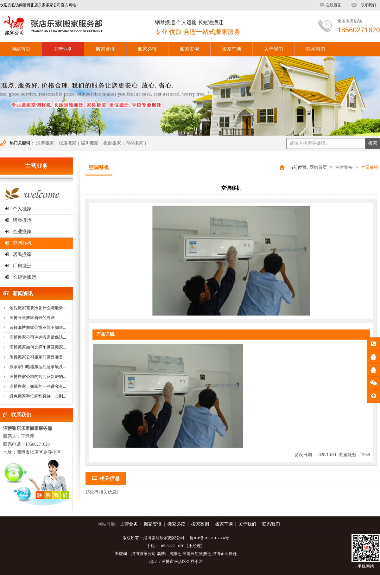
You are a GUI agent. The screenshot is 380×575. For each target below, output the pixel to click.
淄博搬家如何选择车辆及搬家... (38, 347)
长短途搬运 (20, 277)
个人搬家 (18, 208)
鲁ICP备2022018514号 (209, 537)
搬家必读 (147, 49)
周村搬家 (134, 143)
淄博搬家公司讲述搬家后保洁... (38, 337)
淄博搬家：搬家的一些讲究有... (38, 386)
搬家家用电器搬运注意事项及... (38, 366)
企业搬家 (18, 231)
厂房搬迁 (18, 265)
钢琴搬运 (18, 220)
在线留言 (330, 5)
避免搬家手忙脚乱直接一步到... (38, 396)
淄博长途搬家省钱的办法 (32, 317)
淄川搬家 (89, 143)
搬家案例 (189, 49)
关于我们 (273, 49)
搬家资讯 (105, 49)
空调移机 (18, 243)
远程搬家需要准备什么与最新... (38, 307)
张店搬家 (67, 143)
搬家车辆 (231, 49)
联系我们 (362, 5)
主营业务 (63, 49)
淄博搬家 (45, 143)
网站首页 (318, 167)
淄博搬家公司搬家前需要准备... (38, 357)
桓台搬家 (112, 143)
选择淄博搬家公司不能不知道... (38, 327)
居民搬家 (18, 254)
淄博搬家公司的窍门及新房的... (38, 376)
